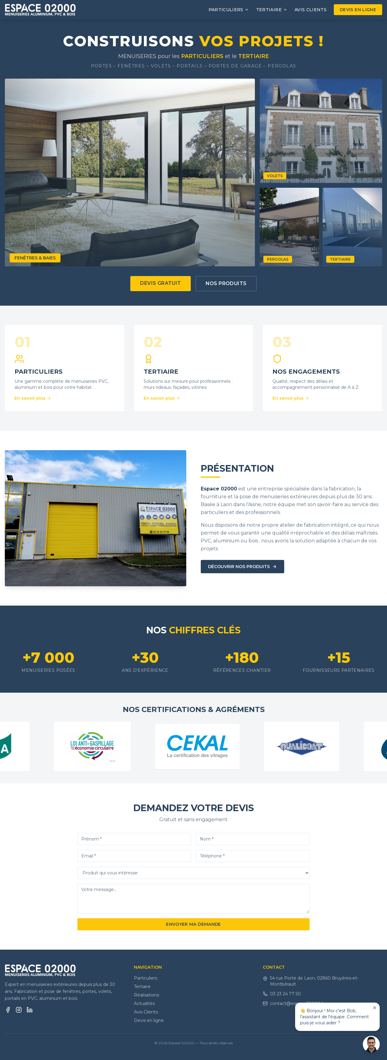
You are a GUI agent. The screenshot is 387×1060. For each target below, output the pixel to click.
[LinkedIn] (30, 1010)
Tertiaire (142, 986)
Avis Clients (310, 9)
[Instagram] (19, 1010)
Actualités (144, 1003)
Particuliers (145, 978)
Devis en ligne (358, 9)
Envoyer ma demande (193, 924)
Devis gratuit (160, 283)
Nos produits (226, 283)
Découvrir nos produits (242, 566)
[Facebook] (8, 1010)
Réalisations (146, 995)
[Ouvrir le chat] (371, 1044)
